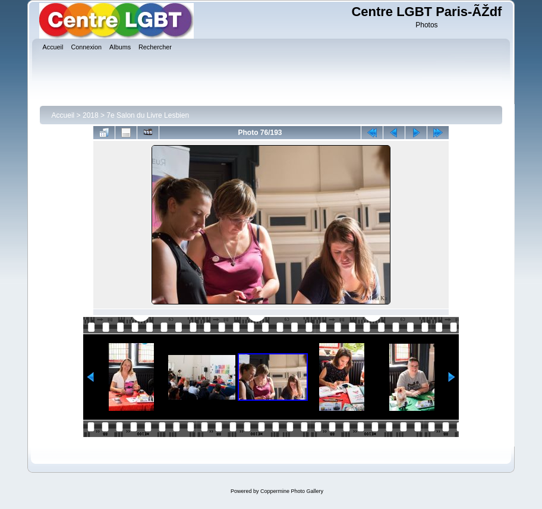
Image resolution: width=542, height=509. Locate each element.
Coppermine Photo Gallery (291, 491)
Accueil (63, 115)
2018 (91, 115)
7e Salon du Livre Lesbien (147, 115)
